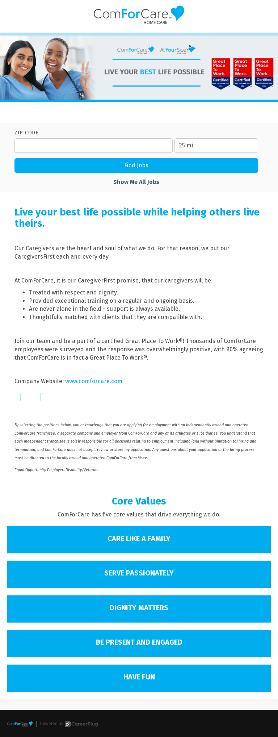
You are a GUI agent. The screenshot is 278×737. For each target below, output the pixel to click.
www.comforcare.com (93, 381)
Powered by (69, 724)
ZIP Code (26, 133)
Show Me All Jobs (136, 182)
